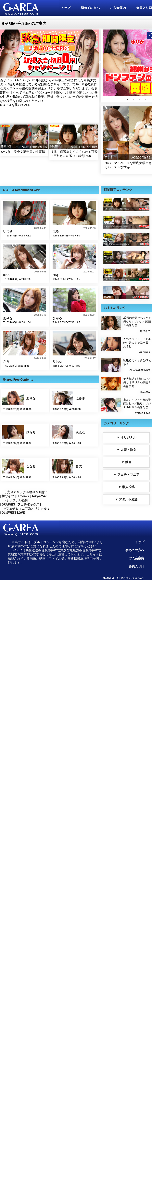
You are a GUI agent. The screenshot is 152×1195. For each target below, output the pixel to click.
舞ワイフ (8, 496)
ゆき (56, 275)
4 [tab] (145, 99)
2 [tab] (134, 99)
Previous (100, 63)
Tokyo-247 (39, 496)
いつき (5, 152)
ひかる (57, 318)
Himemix (23, 496)
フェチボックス (28, 504)
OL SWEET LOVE (13, 513)
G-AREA (108, 578)
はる (53, 152)
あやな (8, 318)
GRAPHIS (8, 504)
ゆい (108, 163)
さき (6, 362)
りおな (57, 362)
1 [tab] (128, 99)
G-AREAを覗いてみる (15, 105)
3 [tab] (140, 99)
